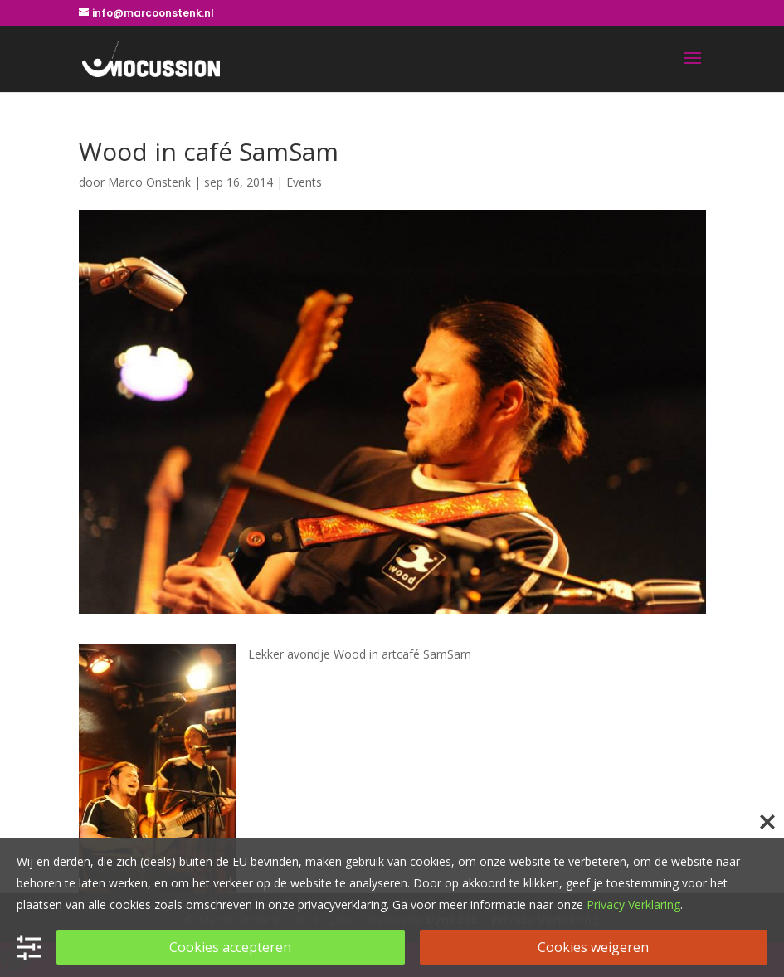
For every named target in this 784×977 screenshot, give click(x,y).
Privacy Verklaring (633, 904)
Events (304, 182)
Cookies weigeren (593, 947)
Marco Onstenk (149, 182)
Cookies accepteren (230, 947)
